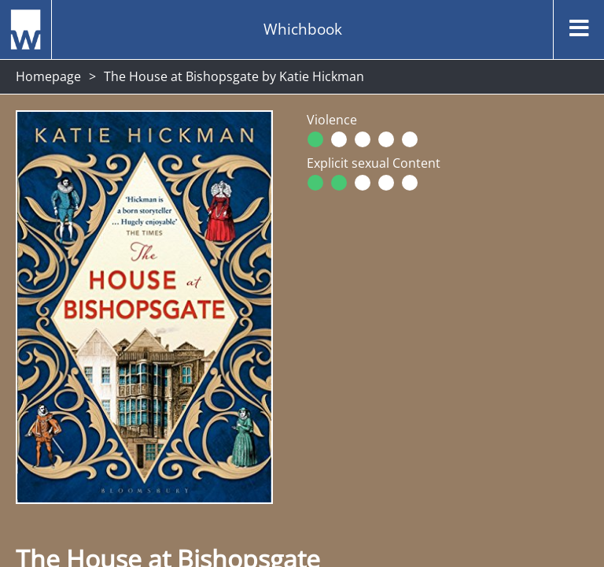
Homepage (48, 76)
